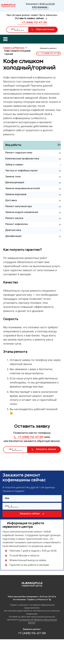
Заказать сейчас (32, 514)
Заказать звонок (43, 449)
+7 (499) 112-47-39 (32, 22)
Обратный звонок (42, 29)
